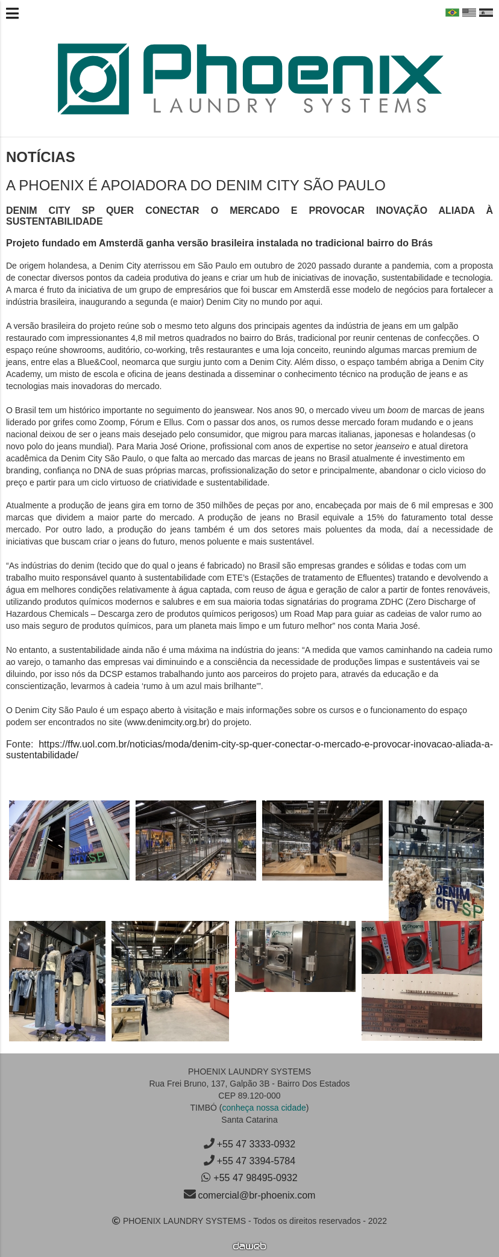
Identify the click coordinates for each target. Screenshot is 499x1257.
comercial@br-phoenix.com (256, 1195)
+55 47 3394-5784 (256, 1161)
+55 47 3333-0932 (256, 1144)
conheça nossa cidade (264, 1107)
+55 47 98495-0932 (255, 1178)
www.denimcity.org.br (167, 722)
